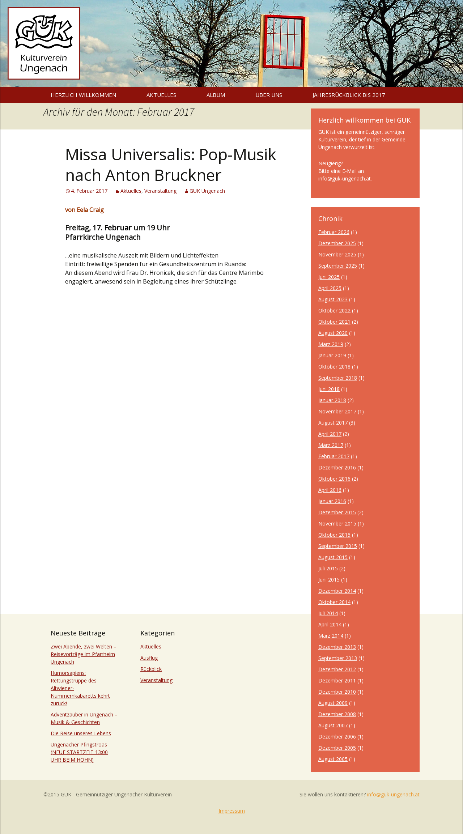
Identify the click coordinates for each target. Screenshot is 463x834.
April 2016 (329, 489)
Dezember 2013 (337, 646)
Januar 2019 (332, 355)
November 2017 (337, 411)
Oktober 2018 (334, 366)
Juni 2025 (329, 276)
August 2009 (333, 702)
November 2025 (337, 254)
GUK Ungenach (207, 190)
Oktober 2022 (334, 310)
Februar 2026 (333, 232)
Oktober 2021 (334, 321)
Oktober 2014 (334, 602)
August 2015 (333, 557)
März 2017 (330, 445)
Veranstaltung (160, 190)
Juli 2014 (328, 613)
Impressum (231, 810)
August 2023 (333, 299)
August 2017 (333, 422)
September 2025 (337, 265)
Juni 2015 (329, 579)
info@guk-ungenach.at (344, 178)
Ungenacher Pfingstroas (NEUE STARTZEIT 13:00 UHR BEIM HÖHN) (79, 752)
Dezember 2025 (337, 243)
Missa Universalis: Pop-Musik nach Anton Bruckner (170, 164)
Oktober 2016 (334, 478)
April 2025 (329, 288)
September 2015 (337, 545)
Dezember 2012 (337, 669)
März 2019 (330, 344)
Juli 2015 (328, 568)
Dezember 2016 (337, 467)
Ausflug (149, 657)
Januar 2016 (332, 501)
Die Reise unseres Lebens (81, 733)
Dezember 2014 (337, 590)
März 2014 (330, 635)
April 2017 (329, 433)
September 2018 (337, 377)
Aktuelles (161, 94)
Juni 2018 (329, 389)
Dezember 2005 (337, 747)
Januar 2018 (332, 400)
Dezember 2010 (337, 691)
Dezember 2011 (337, 680)
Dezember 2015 (337, 512)
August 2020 (333, 332)
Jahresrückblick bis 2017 (349, 94)
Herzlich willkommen (83, 94)
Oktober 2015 (334, 534)
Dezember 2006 (337, 736)
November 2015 (337, 523)
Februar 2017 (333, 456)
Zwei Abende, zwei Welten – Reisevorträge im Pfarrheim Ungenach (83, 654)
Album (216, 94)
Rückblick (151, 668)
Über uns (268, 94)
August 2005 (333, 759)
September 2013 (337, 658)
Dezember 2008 (337, 714)
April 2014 (329, 624)
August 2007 (333, 725)
